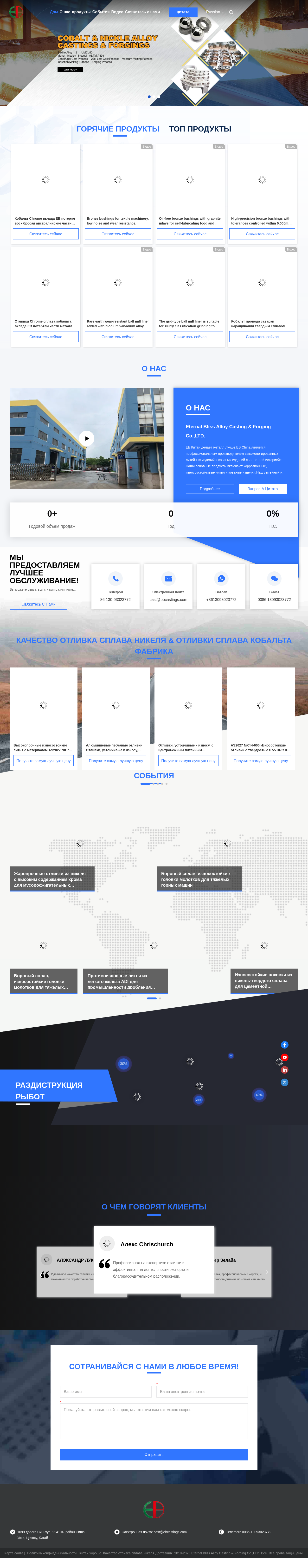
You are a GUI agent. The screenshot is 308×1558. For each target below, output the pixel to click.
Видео (117, 12)
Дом (54, 12)
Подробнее (210, 489)
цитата (183, 12)
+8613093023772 (221, 600)
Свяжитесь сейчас (45, 234)
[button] (41, 1275)
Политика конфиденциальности (52, 1553)
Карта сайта (14, 1553)
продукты (81, 12)
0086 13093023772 (274, 600)
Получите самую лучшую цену (43, 761)
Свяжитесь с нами (142, 12)
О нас (65, 12)
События (101, 12)
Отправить (153, 1454)
